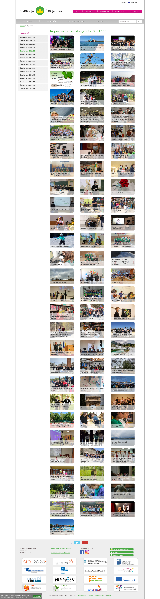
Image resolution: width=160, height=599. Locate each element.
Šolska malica (117, 555)
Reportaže (119, 11)
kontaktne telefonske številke (61, 549)
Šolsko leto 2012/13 (27, 82)
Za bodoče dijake (76, 21)
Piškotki (91, 595)
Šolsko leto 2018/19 (27, 61)
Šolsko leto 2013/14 (27, 78)
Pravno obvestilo (82, 595)
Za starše (51, 21)
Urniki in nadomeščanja (121, 549)
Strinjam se (37, 596)
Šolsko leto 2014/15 (27, 75)
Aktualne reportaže (27, 37)
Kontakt (123, 2)
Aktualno (135, 11)
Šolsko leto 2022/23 (27, 47)
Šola (78, 11)
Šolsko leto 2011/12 (27, 85)
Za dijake (27, 21)
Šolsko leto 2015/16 (27, 72)
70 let (100, 21)
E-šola (115, 552)
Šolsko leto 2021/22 (27, 51)
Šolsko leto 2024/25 (27, 41)
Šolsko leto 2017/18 (27, 65)
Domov (22, 26)
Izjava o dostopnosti (100, 595)
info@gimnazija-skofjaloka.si (60, 553)
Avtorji (109, 595)
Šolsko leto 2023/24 (27, 44)
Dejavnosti (104, 11)
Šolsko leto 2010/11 (27, 89)
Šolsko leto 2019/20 (27, 58)
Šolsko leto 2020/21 (27, 54)
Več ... (26, 597)
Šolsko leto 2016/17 (27, 68)
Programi (90, 11)
